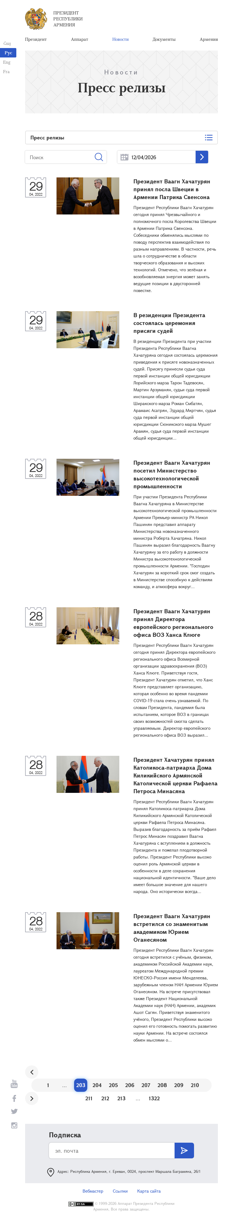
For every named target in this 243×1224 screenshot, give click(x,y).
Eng (6, 62)
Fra (6, 71)
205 (113, 1085)
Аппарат (79, 39)
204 (97, 1085)
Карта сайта (149, 1191)
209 (178, 1085)
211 (89, 1098)
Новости (120, 39)
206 (129, 1085)
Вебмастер (93, 1191)
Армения (209, 39)
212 (105, 1098)
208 (162, 1085)
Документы (164, 39)
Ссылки (120, 1191)
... (124, 157)
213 (121, 1098)
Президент (36, 39)
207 (146, 1085)
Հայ (7, 43)
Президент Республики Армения (68, 19)
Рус (8, 53)
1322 (154, 1098)
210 (195, 1085)
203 (80, 1085)
